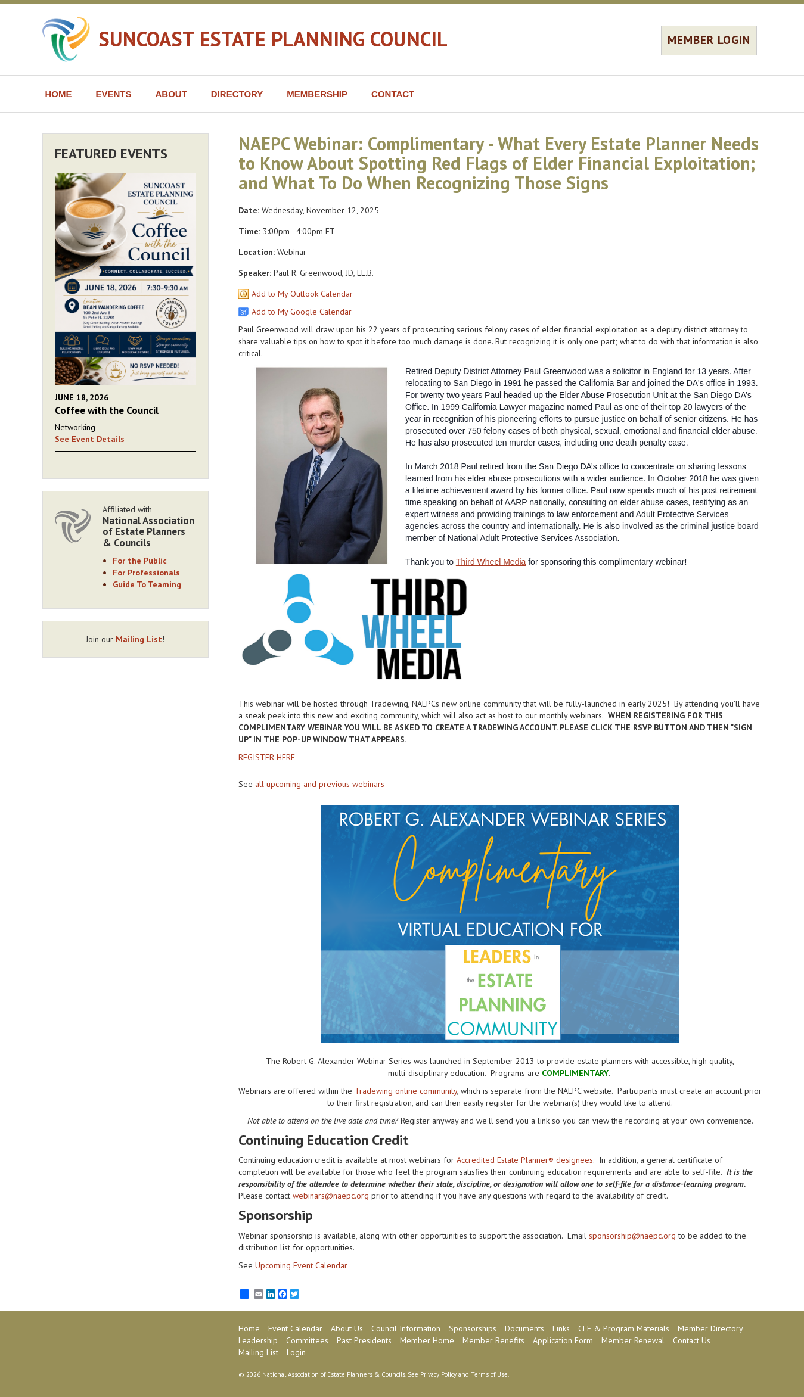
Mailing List (139, 639)
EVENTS (114, 94)
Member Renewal (633, 1340)
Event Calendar (295, 1328)
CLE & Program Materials (623, 1328)
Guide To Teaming (147, 584)
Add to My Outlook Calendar (302, 293)
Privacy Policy (438, 1374)
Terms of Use (489, 1374)
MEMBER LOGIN (709, 40)
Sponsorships (472, 1328)
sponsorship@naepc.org (632, 1235)
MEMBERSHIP (317, 94)
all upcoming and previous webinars (319, 784)
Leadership (258, 1340)
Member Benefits (493, 1340)
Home (249, 1328)
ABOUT (171, 94)
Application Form (563, 1340)
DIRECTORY (237, 94)
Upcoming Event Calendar (301, 1265)
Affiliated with (150, 526)
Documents (524, 1328)
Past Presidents (364, 1340)
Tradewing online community (406, 1090)
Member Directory (710, 1328)
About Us (347, 1328)
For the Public (140, 560)
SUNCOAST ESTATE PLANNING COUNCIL (273, 39)
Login (296, 1352)
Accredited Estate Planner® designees (525, 1160)
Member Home (427, 1340)
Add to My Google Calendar (302, 311)
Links (561, 1328)
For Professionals (146, 572)
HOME (58, 94)
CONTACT (392, 94)
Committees (307, 1340)
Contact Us (691, 1340)
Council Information (405, 1328)
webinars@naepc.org (331, 1195)
